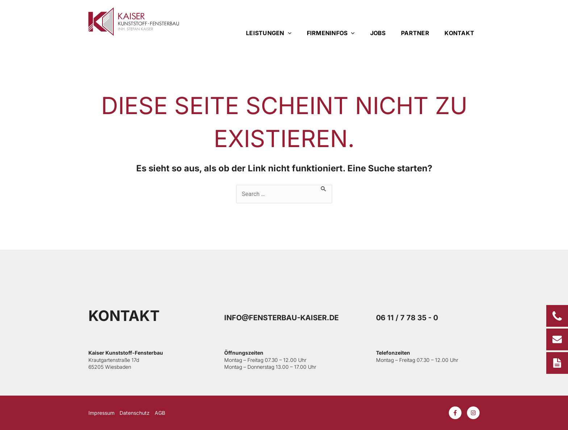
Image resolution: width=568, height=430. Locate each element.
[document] (284, 215)
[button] (390, 147)
